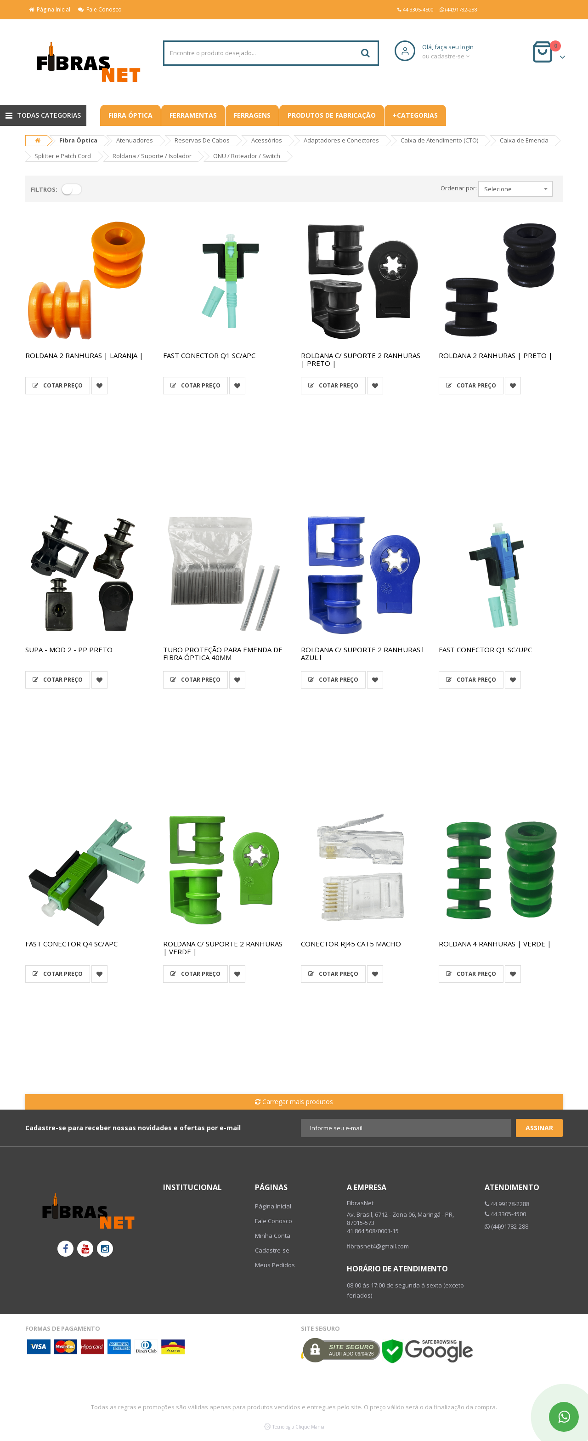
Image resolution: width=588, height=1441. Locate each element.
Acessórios (266, 140)
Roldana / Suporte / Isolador (152, 156)
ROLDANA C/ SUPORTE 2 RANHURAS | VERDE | (223, 947)
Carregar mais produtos (294, 1101)
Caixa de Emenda (524, 140)
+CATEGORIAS (415, 115)
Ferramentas (193, 115)
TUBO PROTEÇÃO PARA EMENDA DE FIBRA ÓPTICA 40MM (223, 653)
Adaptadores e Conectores (341, 140)
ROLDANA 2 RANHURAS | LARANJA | (84, 355)
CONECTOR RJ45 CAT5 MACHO (351, 943)
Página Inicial (49, 9)
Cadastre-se (272, 1250)
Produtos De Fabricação (332, 115)
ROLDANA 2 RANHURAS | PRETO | (496, 355)
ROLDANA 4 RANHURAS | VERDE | (495, 943)
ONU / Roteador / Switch (246, 156)
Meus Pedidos (275, 1265)
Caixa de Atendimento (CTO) (439, 140)
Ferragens (252, 115)
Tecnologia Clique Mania (298, 1427)
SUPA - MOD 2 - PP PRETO (69, 649)
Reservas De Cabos (202, 140)
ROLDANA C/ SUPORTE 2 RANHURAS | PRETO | (360, 359)
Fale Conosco (100, 9)
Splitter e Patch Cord (62, 156)
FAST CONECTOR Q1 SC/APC (209, 355)
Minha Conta (272, 1235)
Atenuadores (134, 140)
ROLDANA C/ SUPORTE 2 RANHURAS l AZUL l (362, 653)
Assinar (539, 1127)
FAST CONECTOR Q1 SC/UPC (485, 649)
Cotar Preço (58, 385)
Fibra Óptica (130, 115)
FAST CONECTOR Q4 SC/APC (71, 943)
